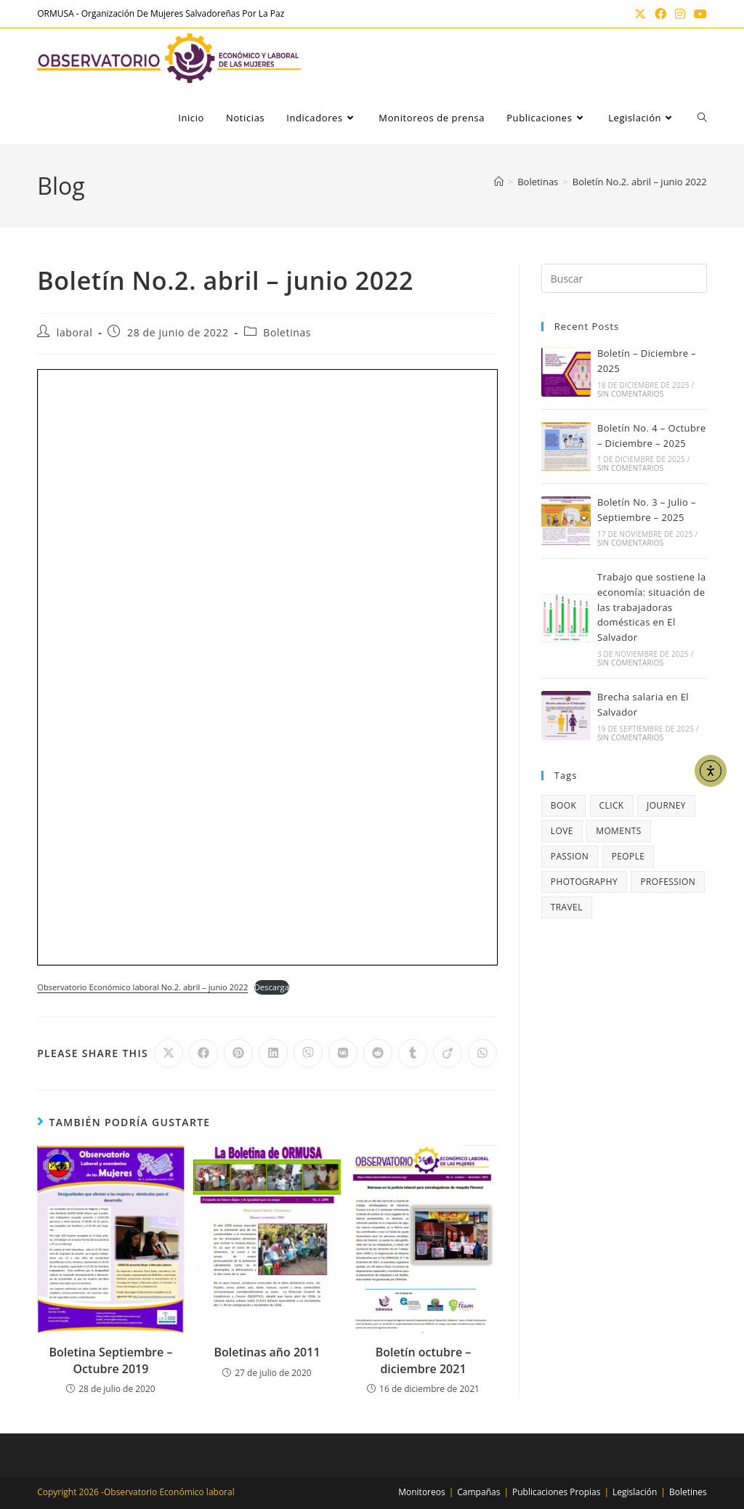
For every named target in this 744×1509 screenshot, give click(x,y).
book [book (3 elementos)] (563, 805)
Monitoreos (421, 1492)
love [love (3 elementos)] (562, 831)
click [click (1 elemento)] (611, 805)
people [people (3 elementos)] (628, 856)
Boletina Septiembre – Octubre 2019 (111, 1360)
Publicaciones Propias (556, 1492)
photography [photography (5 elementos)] (584, 881)
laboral (75, 332)
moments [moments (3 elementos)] (619, 831)
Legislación (634, 1492)
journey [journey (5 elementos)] (666, 805)
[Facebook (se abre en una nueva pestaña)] (660, 14)
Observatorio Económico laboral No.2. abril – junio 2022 (142, 987)
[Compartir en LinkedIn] (273, 1053)
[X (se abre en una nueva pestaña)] (640, 14)
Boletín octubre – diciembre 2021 (424, 1360)
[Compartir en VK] (342, 1053)
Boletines (688, 1492)
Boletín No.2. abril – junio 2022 (640, 181)
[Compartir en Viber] (308, 1053)
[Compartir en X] (168, 1053)
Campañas (478, 1492)
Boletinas (287, 332)
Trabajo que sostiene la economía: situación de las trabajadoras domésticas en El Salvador (651, 607)
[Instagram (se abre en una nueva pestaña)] (680, 14)
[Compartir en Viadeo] (447, 1053)
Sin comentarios (630, 394)
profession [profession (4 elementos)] (667, 881)
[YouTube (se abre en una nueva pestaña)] (698, 14)
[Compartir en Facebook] (203, 1053)
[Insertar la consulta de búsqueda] (624, 278)
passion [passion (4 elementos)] (570, 856)
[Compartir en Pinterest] (238, 1053)
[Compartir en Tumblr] (412, 1053)
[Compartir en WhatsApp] (482, 1053)
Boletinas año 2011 (267, 1352)
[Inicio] (499, 181)
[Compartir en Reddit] (377, 1053)
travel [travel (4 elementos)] (567, 907)
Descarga (271, 987)
